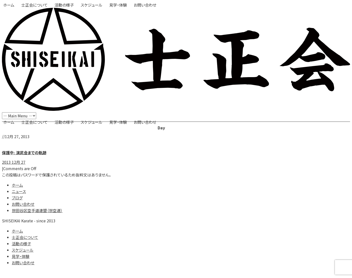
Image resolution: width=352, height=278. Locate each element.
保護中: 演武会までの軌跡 (24, 152)
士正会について (34, 5)
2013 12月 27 (13, 162)
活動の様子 (64, 5)
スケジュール (91, 5)
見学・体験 (118, 5)
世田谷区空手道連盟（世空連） (37, 210)
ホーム (8, 5)
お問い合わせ (145, 5)
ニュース (19, 191)
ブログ (17, 198)
